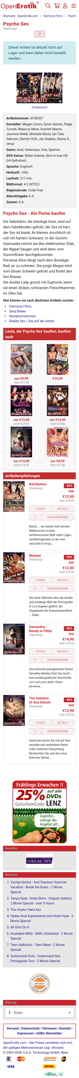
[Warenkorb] (56, 7)
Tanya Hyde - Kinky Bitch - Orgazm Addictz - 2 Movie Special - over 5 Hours (41, 901)
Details (62, 508)
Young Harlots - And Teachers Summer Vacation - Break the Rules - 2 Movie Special (38, 887)
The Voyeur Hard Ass (25, 910)
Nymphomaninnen (22, 316)
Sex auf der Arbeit (41, 321)
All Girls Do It (19, 927)
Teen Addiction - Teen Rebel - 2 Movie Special (37, 947)
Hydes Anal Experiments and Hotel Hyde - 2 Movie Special (41, 918)
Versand (13, 1029)
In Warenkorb (57, 517)
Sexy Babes (17, 311)
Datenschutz (30, 1029)
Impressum (25, 1033)
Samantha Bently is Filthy (40, 629)
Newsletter (54, 1033)
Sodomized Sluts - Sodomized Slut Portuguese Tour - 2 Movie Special (35, 958)
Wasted (35, 555)
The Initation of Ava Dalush (40, 700)
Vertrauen (49, 1029)
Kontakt (65, 1029)
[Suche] (48, 7)
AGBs (40, 1033)
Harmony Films (53, 16)
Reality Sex (17, 321)
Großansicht (39, 107)
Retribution (37, 484)
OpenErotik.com (14, 1043)
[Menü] (73, 7)
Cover (40, 508)
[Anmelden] (65, 7)
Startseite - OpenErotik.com (20, 16)
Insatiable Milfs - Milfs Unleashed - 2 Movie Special (41, 936)
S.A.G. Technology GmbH (41, 1053)
